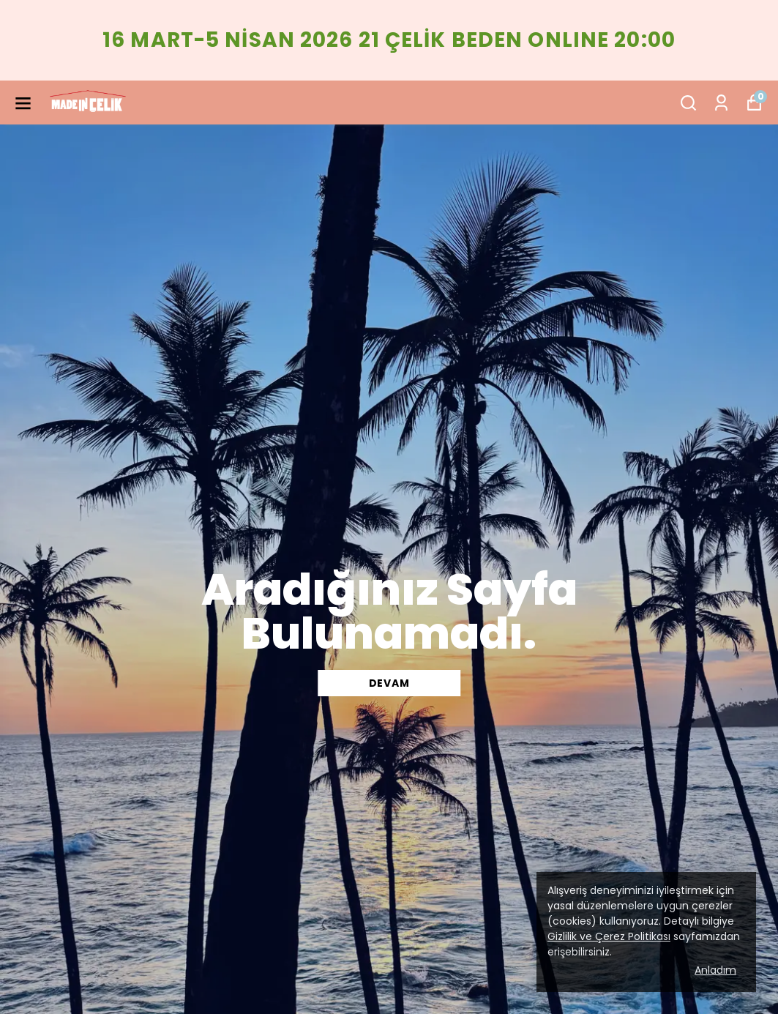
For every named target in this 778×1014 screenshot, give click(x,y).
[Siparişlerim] (721, 103)
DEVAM (389, 683)
